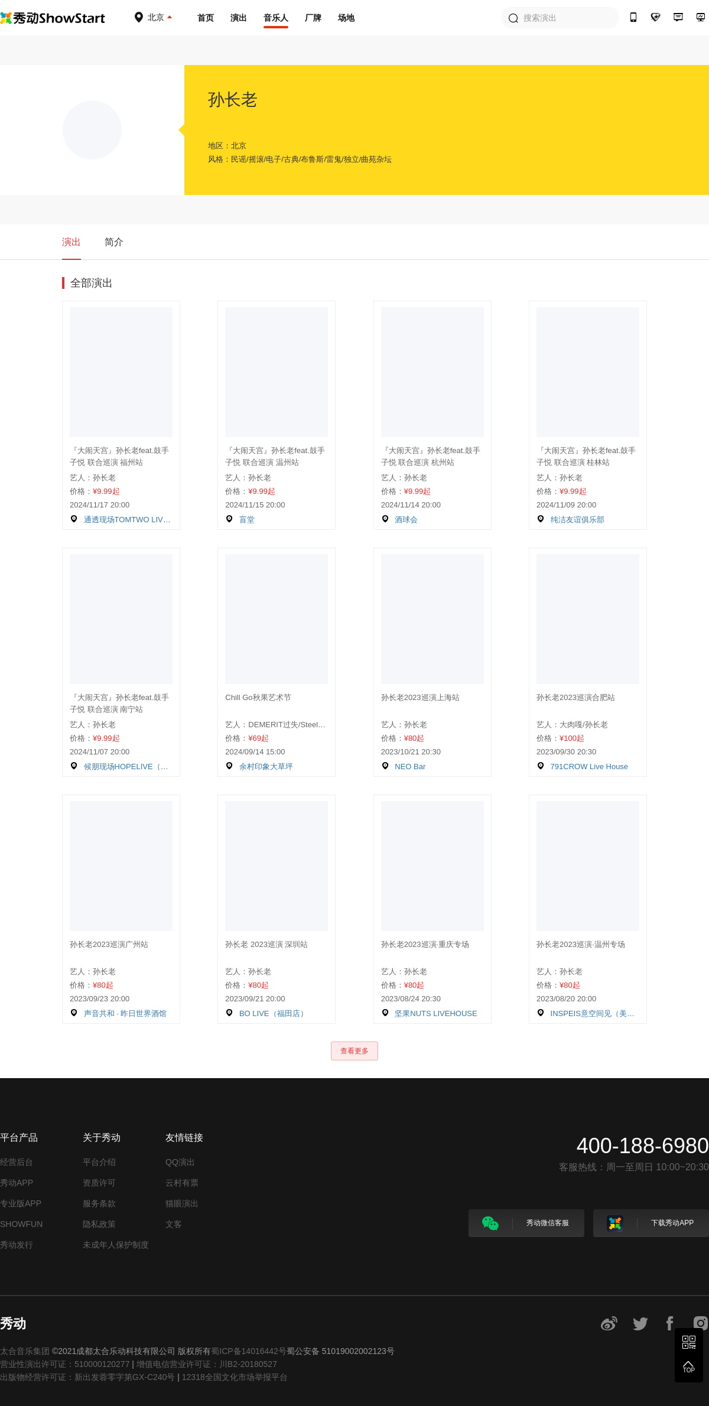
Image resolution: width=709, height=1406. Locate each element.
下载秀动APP (650, 1223)
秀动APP (16, 1182)
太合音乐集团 (25, 1351)
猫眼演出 (182, 1203)
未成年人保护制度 (116, 1244)
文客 (173, 1224)
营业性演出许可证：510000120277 (64, 1364)
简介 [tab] (114, 242)
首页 (205, 17)
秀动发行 (16, 1244)
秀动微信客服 (525, 1223)
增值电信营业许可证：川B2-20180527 (206, 1364)
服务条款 (99, 1203)
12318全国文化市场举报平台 (235, 1377)
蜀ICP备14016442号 (249, 1351)
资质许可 (99, 1182)
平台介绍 (99, 1162)
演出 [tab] (71, 242)
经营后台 (16, 1162)
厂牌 (313, 17)
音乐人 (276, 17)
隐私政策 (99, 1224)
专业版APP (20, 1203)
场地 (346, 17)
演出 (238, 17)
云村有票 (182, 1182)
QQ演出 (180, 1162)
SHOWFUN (21, 1224)
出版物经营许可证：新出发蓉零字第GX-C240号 (87, 1377)
